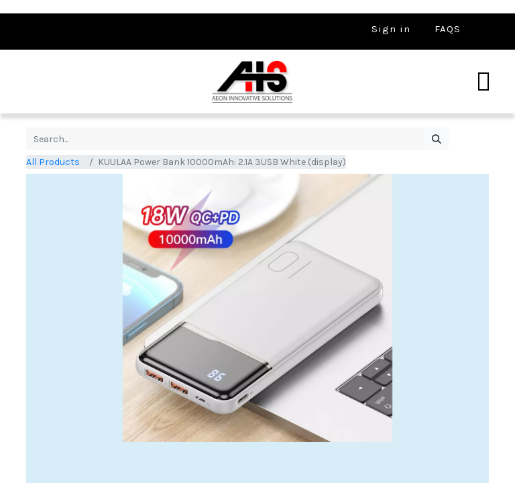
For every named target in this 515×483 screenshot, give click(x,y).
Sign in (390, 29)
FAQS (448, 29)
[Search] (436, 138)
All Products (53, 162)
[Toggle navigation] (483, 81)
